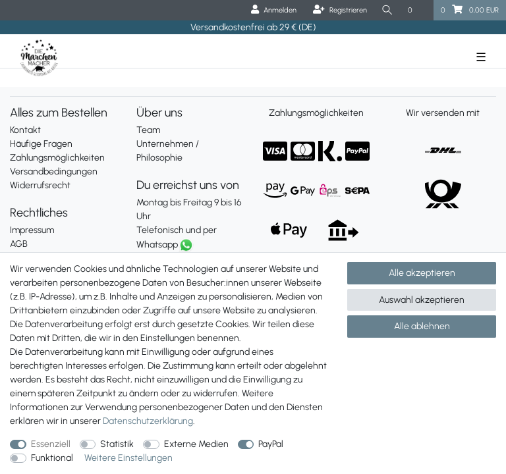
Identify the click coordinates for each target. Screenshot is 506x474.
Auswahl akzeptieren (421, 299)
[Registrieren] (340, 10)
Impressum (32, 230)
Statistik (117, 444)
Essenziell (50, 444)
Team (148, 130)
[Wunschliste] (417, 10)
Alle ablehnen (422, 326)
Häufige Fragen (41, 143)
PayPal (270, 444)
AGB (19, 244)
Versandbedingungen (54, 171)
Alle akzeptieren (422, 272)
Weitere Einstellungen (128, 457)
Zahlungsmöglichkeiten (57, 157)
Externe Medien (196, 444)
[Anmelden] (274, 10)
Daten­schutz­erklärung (148, 421)
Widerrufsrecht (40, 185)
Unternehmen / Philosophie (167, 150)
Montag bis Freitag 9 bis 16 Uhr (189, 209)
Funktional (52, 457)
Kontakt (25, 130)
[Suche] (387, 10)
